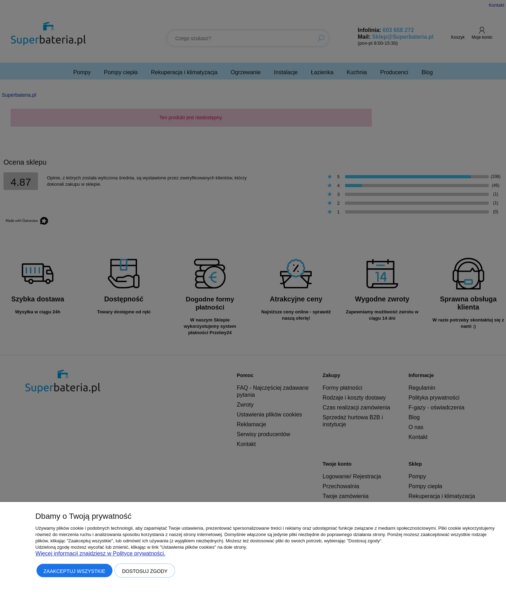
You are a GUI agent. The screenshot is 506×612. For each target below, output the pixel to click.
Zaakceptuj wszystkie (74, 571)
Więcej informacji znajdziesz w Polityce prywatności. (100, 553)
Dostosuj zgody (145, 571)
